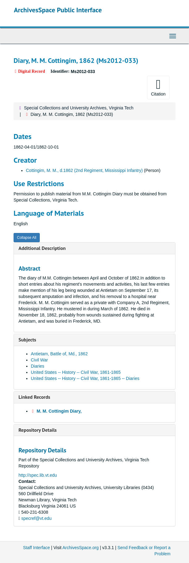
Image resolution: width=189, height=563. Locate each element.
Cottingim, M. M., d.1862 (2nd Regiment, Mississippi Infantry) (84, 170)
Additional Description (42, 248)
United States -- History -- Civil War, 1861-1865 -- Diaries (85, 378)
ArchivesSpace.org (81, 547)
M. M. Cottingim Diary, (59, 411)
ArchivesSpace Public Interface (58, 10)
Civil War (39, 359)
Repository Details (37, 430)
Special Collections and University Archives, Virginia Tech (79, 107)
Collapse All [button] (26, 237)
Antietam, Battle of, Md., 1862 (59, 353)
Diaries (37, 366)
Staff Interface (36, 547)
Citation (158, 87)
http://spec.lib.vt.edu (37, 475)
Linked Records (34, 397)
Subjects (27, 340)
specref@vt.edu (36, 518)
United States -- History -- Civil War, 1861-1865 (76, 372)
